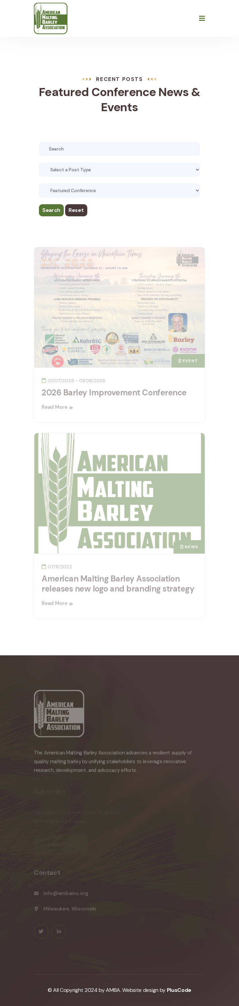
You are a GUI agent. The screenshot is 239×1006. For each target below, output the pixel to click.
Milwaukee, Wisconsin (69, 910)
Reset (76, 210)
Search (51, 210)
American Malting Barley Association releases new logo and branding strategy (118, 585)
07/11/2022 (57, 568)
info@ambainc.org (65, 894)
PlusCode (179, 990)
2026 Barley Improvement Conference (114, 394)
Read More (57, 408)
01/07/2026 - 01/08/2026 (73, 382)
